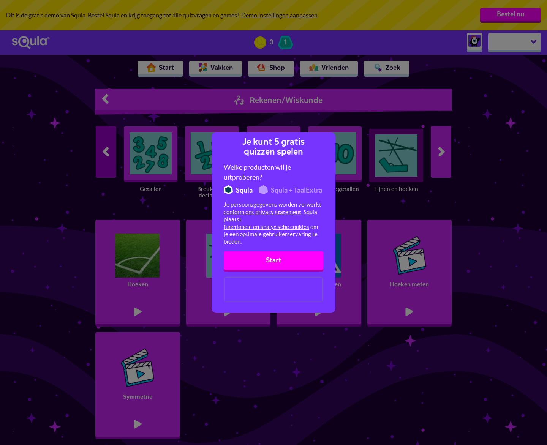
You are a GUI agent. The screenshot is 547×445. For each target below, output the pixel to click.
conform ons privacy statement (262, 212)
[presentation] (273, 289)
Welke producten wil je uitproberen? (257, 172)
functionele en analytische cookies (266, 227)
